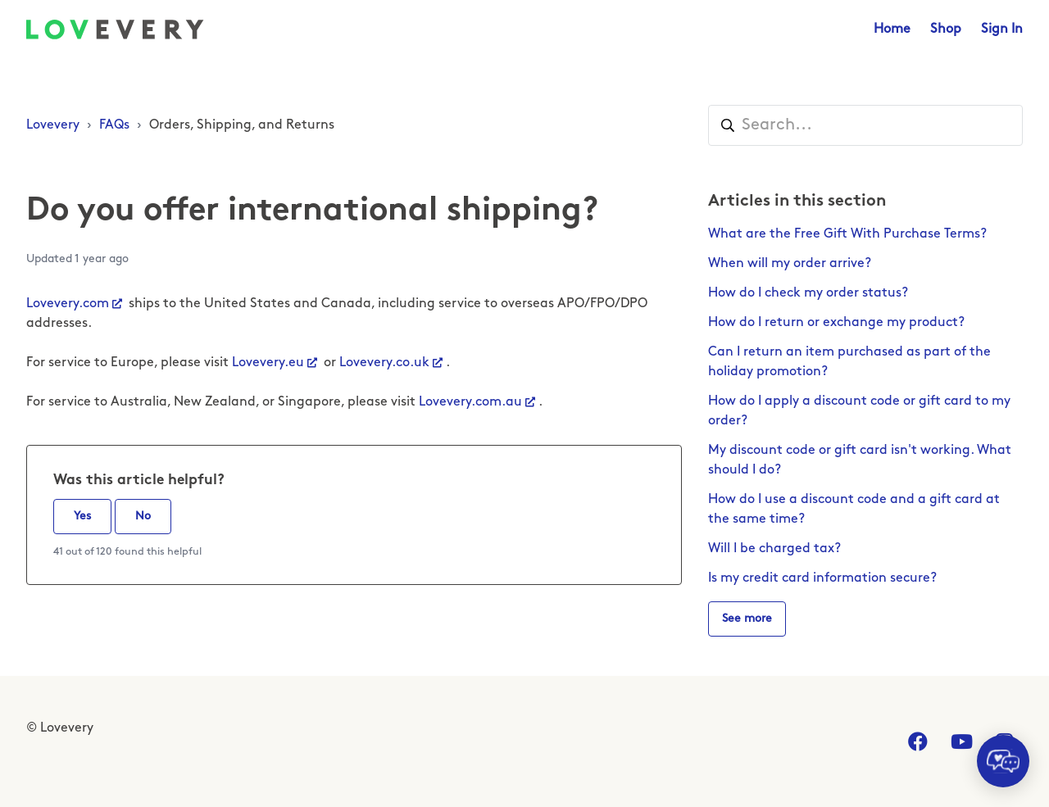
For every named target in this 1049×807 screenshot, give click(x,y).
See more (747, 619)
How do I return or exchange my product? (836, 322)
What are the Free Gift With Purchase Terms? (847, 234)
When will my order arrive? (789, 263)
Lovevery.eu (268, 362)
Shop (945, 29)
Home (892, 29)
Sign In (1002, 29)
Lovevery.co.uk (384, 362)
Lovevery (52, 125)
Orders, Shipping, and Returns (241, 125)
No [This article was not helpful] (143, 516)
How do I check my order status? (808, 293)
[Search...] (865, 125)
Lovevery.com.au (470, 402)
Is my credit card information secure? (822, 578)
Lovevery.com (67, 304)
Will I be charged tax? (774, 548)
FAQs (114, 125)
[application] (1003, 761)
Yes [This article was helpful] (82, 516)
